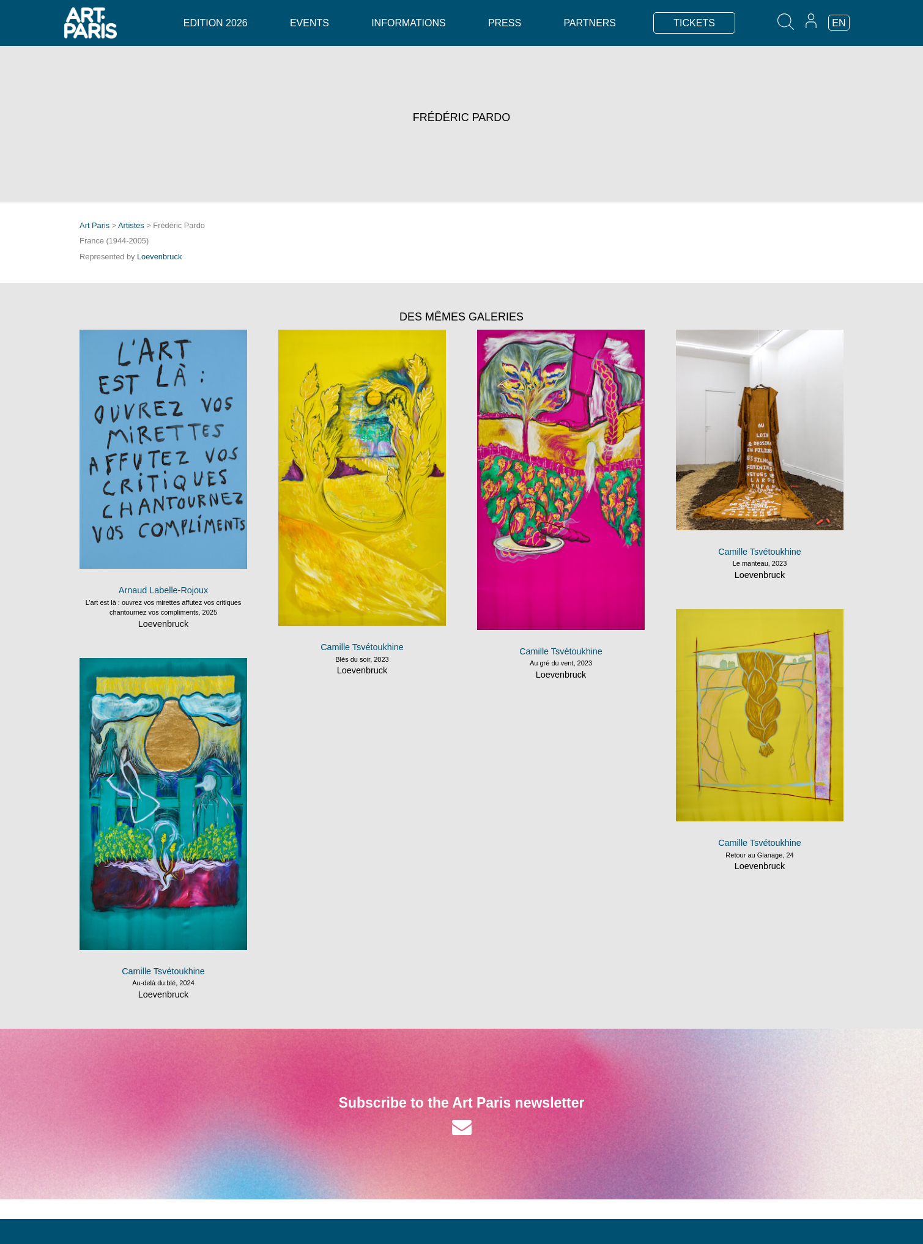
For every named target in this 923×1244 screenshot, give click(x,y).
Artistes (131, 225)
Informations (408, 23)
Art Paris (94, 225)
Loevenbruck (159, 256)
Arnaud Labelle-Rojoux (163, 590)
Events (309, 23)
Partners (589, 23)
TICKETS (694, 23)
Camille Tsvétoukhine (362, 647)
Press (504, 23)
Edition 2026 (215, 23)
